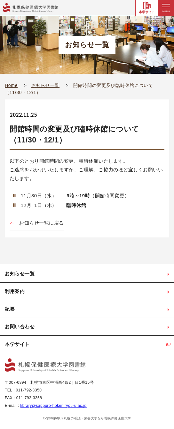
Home (11, 85)
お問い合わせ (20, 326)
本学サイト (147, 12)
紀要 (10, 309)
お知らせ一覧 (45, 85)
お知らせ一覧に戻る (41, 223)
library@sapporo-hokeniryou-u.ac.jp (53, 405)
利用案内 (15, 291)
